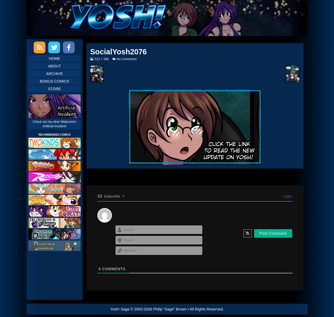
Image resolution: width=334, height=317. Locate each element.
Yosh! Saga (119, 309)
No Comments (127, 59)
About (54, 66)
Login (287, 196)
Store (54, 89)
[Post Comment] (273, 233)
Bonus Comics (54, 81)
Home (54, 58)
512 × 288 (101, 59)
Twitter (54, 47)
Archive (54, 74)
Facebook (69, 47)
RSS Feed (39, 47)
